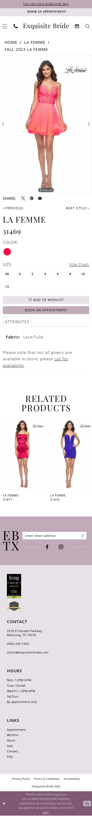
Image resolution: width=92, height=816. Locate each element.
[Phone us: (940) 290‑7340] (16, 26)
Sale (10, 746)
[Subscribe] (83, 536)
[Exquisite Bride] (11, 541)
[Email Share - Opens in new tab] (40, 198)
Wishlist (12, 735)
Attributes (17, 322)
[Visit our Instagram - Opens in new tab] (61, 547)
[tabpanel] (46, 124)
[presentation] (22, 454)
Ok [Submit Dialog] (87, 804)
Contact (12, 752)
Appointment (16, 730)
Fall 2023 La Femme (26, 49)
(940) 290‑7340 (18, 644)
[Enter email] (55, 536)
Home (11, 42)
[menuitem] (16, 26)
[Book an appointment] (46, 12)
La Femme (34, 42)
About (11, 741)
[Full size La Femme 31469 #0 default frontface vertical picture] (46, 124)
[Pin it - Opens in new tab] (31, 198)
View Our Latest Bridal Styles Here (46, 4)
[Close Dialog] (4, 803)
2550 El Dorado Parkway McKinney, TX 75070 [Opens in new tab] (24, 633)
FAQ (10, 757)
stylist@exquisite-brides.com (28, 653)
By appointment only (22, 702)
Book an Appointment (46, 310)
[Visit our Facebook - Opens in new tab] (47, 547)
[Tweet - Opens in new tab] (23, 198)
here (46, 813)
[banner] (46, 26)
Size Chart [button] (79, 264)
